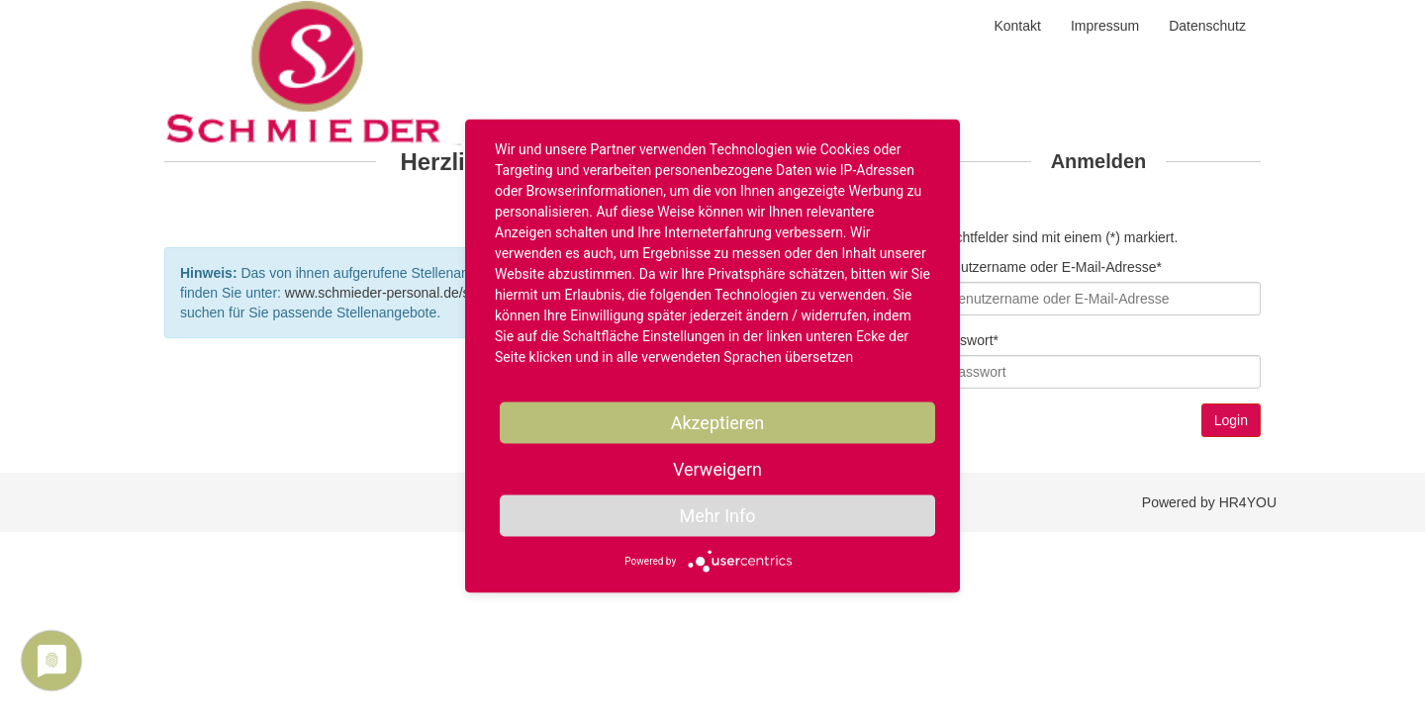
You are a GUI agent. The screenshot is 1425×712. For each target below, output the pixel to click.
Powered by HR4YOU (1209, 502)
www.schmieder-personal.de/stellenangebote (423, 293)
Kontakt (1017, 26)
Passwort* (967, 340)
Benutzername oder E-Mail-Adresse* (1049, 267)
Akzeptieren (718, 422)
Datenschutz (1207, 26)
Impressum (1105, 26)
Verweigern (717, 469)
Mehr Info (717, 515)
